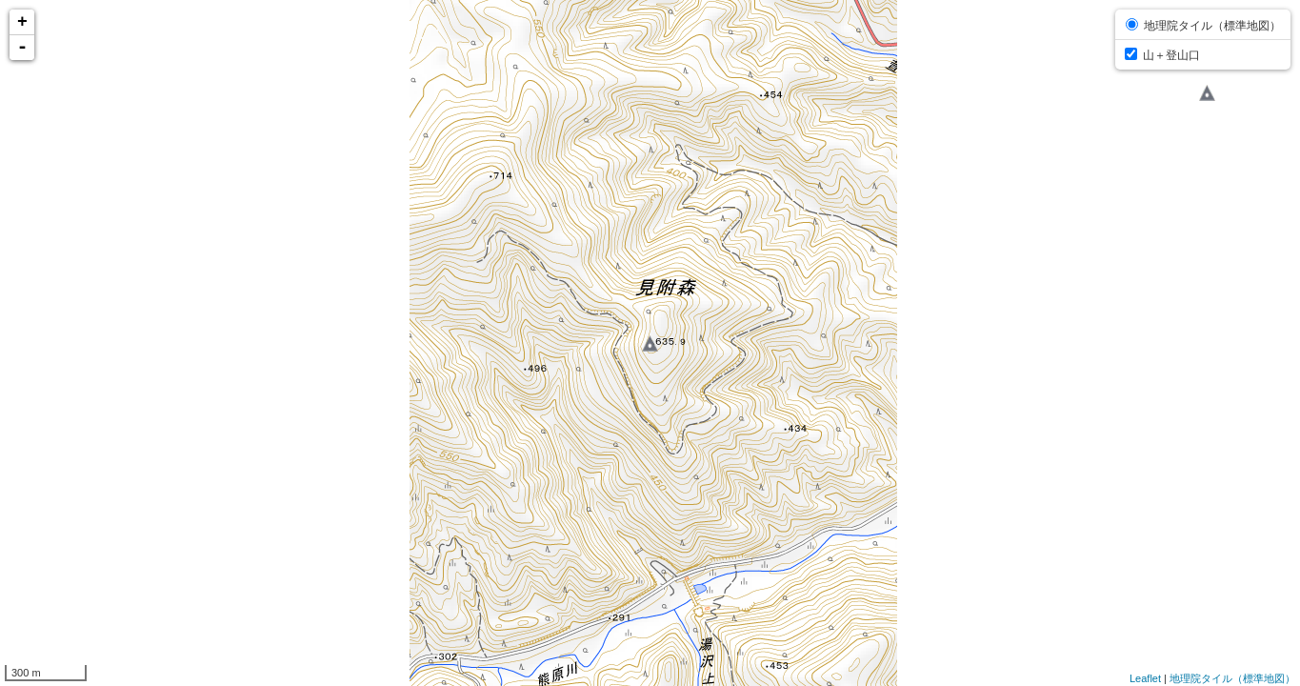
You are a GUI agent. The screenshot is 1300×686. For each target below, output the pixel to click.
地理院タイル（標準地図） (1232, 678)
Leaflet (1145, 678)
